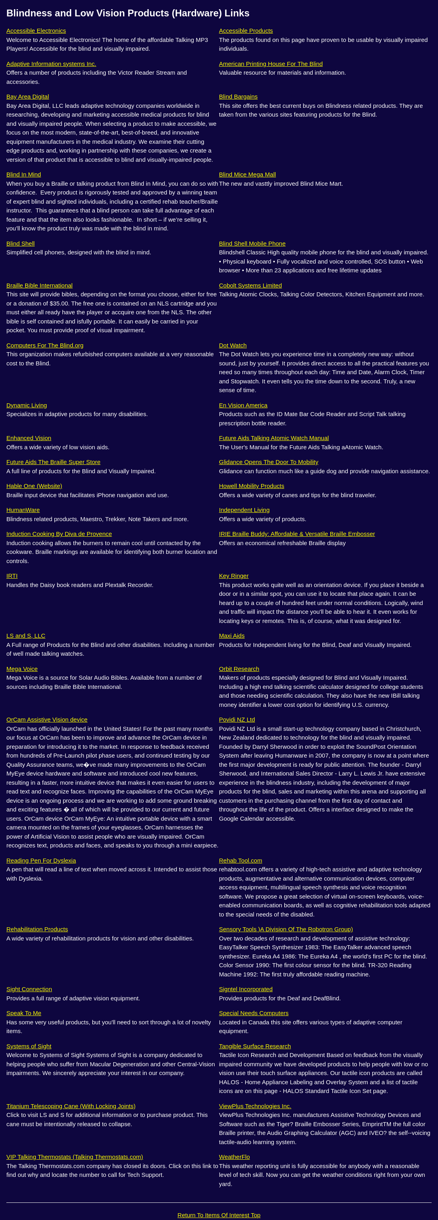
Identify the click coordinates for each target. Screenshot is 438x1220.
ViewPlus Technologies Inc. (255, 1106)
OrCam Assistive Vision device (46, 719)
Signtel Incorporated (246, 989)
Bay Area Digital (27, 96)
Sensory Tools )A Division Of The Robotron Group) (286, 929)
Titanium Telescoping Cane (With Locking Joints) (70, 1106)
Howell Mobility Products (251, 485)
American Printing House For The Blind (271, 63)
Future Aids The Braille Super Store (53, 461)
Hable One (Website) (34, 485)
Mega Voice (22, 668)
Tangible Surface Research (255, 1046)
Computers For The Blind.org (44, 345)
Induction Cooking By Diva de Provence (59, 533)
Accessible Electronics (36, 30)
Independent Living (244, 509)
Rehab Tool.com (240, 860)
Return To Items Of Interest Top (219, 1215)
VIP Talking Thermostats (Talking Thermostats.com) (74, 1156)
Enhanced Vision (28, 437)
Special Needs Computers (254, 1013)
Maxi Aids (232, 635)
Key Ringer (234, 575)
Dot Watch (233, 345)
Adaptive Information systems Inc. (51, 63)
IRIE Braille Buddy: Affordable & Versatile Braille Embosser (297, 533)
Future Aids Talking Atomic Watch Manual (274, 437)
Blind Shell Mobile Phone (252, 243)
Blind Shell (20, 243)
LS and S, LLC (26, 635)
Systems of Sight (29, 1046)
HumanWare (23, 509)
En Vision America (243, 405)
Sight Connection (29, 989)
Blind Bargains (238, 96)
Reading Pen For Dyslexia (41, 860)
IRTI (12, 575)
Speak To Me (23, 1013)
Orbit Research (239, 668)
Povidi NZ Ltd (237, 719)
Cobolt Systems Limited (250, 285)
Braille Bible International (39, 285)
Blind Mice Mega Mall (247, 174)
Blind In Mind (23, 174)
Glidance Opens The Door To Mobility (269, 461)
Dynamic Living (26, 405)
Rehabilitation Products (37, 929)
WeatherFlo (234, 1156)
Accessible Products (246, 30)
